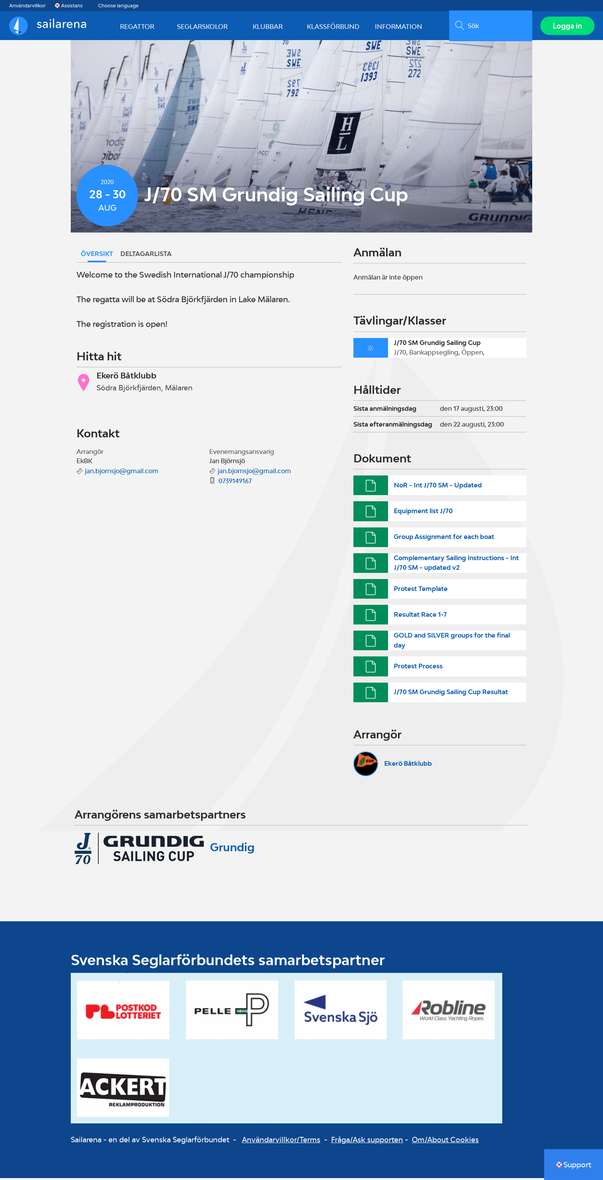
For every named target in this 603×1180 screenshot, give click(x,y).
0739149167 (235, 483)
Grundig (232, 849)
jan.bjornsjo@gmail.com (121, 473)
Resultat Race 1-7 (420, 616)
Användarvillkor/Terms (281, 1141)
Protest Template (421, 590)
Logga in (566, 26)
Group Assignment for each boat (444, 538)
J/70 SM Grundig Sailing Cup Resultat (451, 694)
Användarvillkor (27, 5)
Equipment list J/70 (423, 513)
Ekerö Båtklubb (408, 765)
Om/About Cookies (445, 1141)
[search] (489, 26)
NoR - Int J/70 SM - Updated (438, 487)
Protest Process (418, 668)
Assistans (72, 5)
